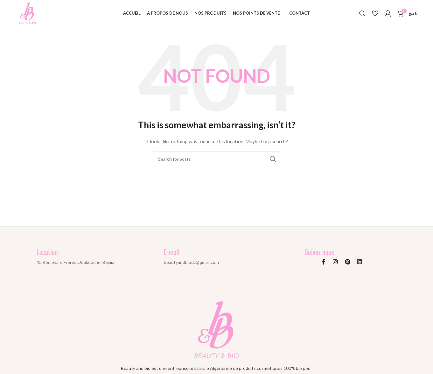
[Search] (362, 13)
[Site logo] (27, 13)
